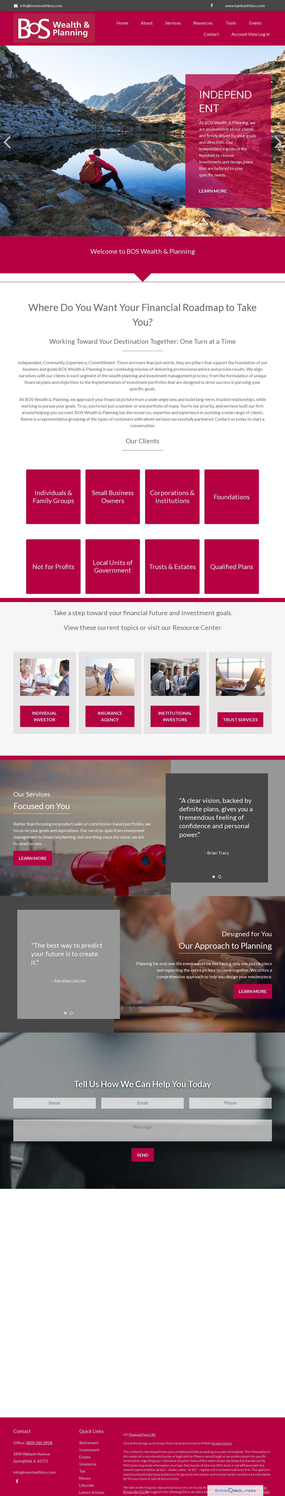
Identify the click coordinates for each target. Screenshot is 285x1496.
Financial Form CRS (142, 1434)
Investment (89, 1449)
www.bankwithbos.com (245, 5)
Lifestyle (86, 1485)
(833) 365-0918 (39, 1442)
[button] (122, 22)
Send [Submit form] (142, 1154)
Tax (82, 1471)
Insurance (87, 1464)
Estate (85, 1457)
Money (85, 1478)
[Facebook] (212, 5)
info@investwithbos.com (37, 5)
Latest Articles (92, 1492)
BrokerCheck (222, 1443)
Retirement (89, 1442)
